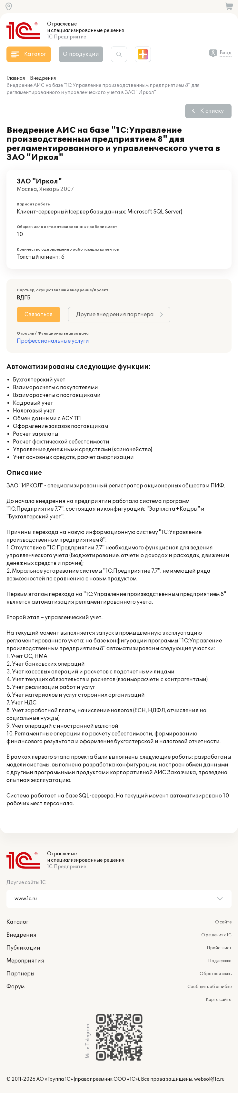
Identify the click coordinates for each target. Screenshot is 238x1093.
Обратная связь (216, 973)
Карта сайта (219, 999)
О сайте (223, 922)
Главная (15, 78)
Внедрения (43, 78)
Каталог (17, 922)
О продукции (81, 54)
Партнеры (20, 974)
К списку (212, 111)
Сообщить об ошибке (209, 986)
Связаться (39, 314)
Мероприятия (25, 961)
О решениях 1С (216, 935)
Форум (15, 987)
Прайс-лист (219, 948)
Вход (226, 53)
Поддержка (220, 960)
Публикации (23, 948)
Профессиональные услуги (53, 341)
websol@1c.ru (209, 1079)
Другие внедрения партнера (115, 314)
